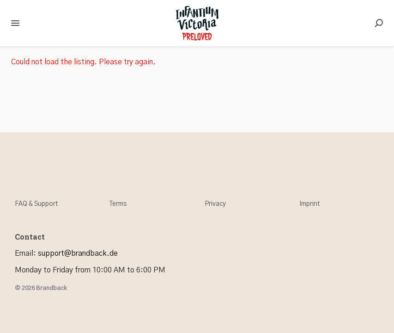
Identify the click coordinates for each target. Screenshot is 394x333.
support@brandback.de (78, 253)
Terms (118, 204)
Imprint (309, 204)
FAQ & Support (36, 204)
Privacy (215, 204)
